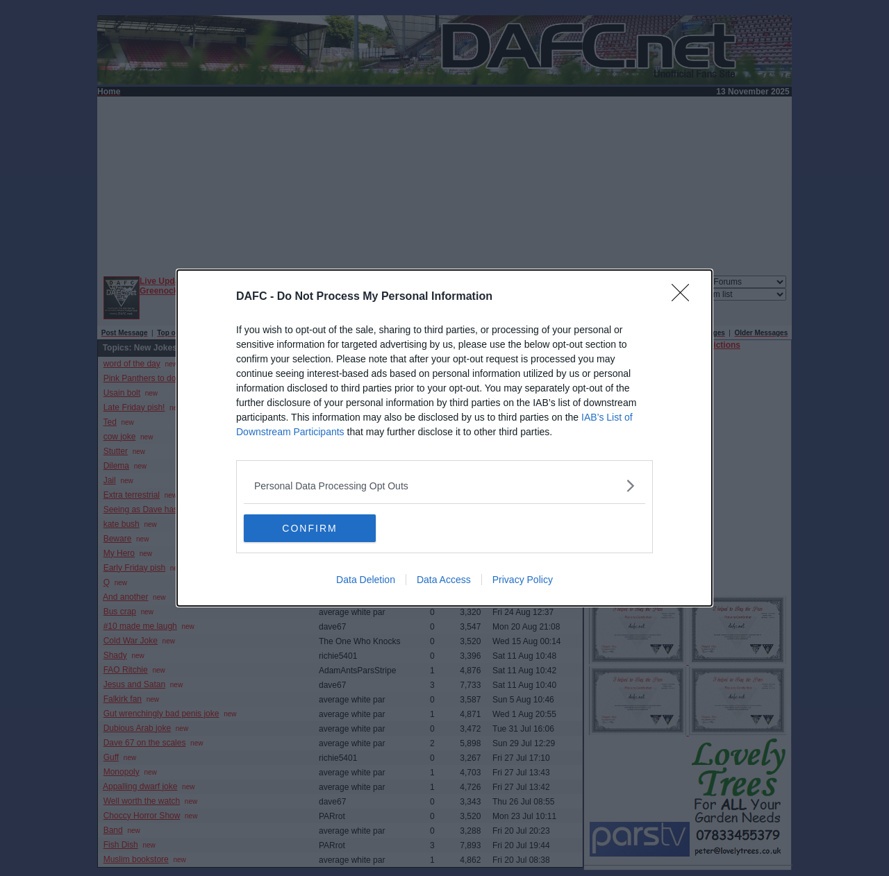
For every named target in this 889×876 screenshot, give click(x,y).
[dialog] (444, 438)
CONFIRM (309, 527)
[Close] (685, 297)
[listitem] (444, 485)
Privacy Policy (522, 579)
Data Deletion (365, 579)
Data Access (444, 579)
